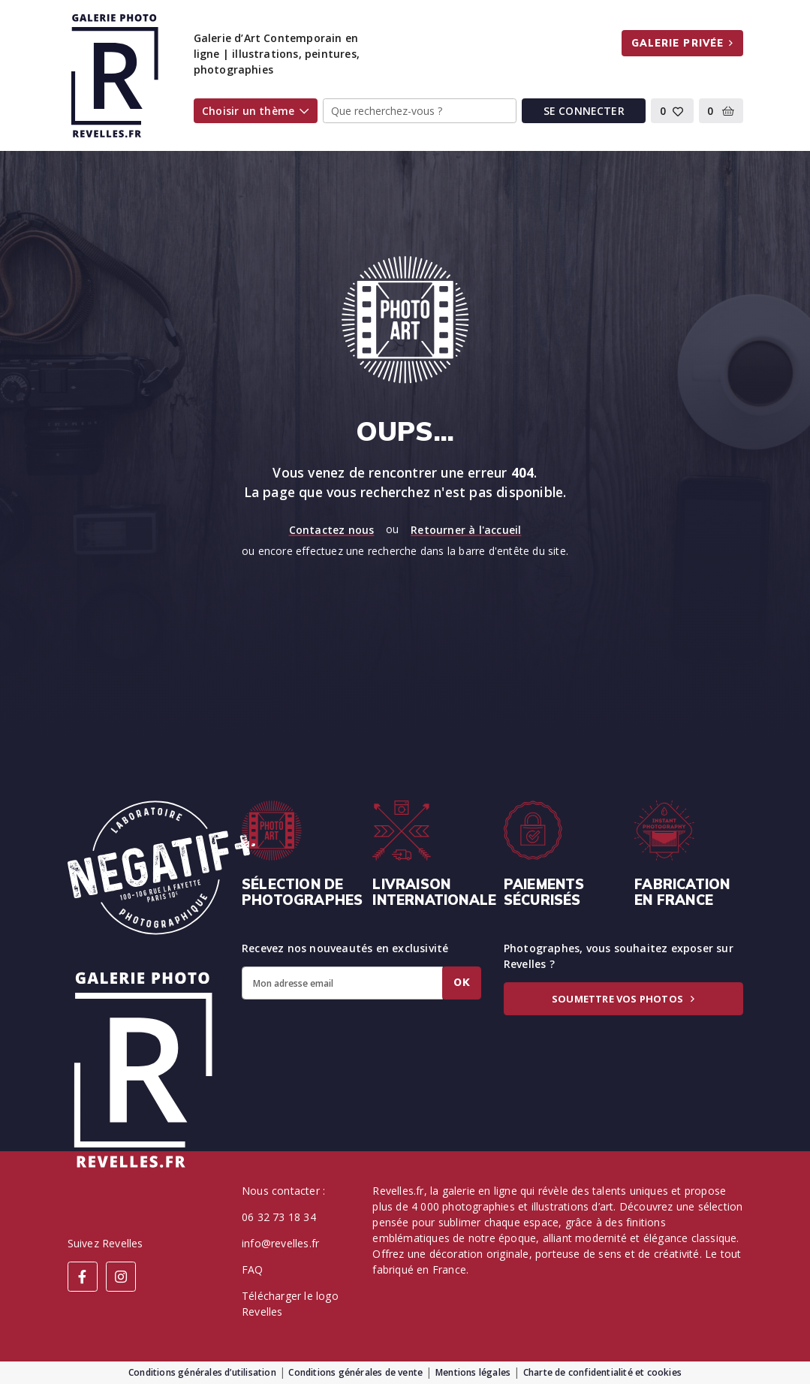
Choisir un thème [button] (255, 111)
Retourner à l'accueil (466, 530)
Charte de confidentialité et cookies (602, 1372)
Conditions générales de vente (355, 1372)
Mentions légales (472, 1372)
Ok (461, 982)
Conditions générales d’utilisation (202, 1372)
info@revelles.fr (280, 1243)
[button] (672, 111)
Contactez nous (332, 530)
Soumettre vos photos (623, 999)
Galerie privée (682, 43)
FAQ (252, 1269)
